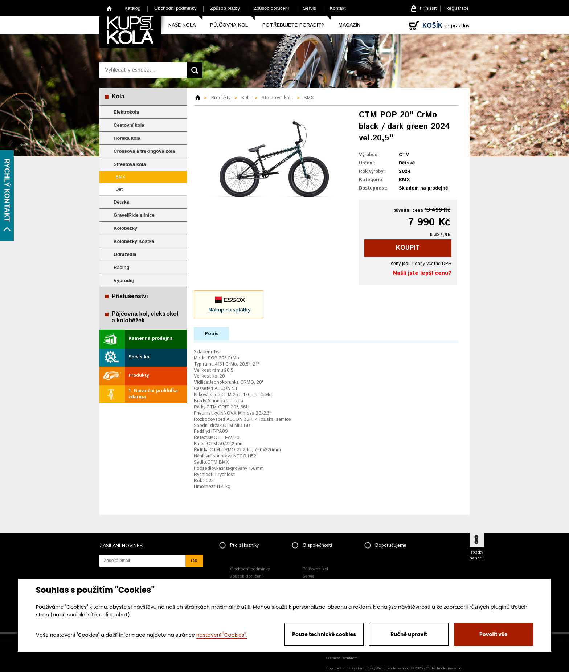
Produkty (138, 375)
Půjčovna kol (229, 25)
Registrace (457, 8)
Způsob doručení (271, 8)
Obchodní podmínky (175, 8)
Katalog (132, 8)
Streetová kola (130, 164)
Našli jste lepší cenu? (422, 273)
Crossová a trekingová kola (144, 151)
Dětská (121, 202)
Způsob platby (225, 8)
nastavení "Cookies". (221, 635)
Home (109, 8)
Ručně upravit (408, 634)
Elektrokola (126, 112)
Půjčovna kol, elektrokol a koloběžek (145, 317)
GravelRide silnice (134, 215)
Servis (309, 8)
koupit (408, 248)
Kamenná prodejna (150, 338)
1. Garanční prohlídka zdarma (153, 393)
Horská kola (127, 138)
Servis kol (139, 357)
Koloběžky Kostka (134, 241)
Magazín (349, 25)
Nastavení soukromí (342, 658)
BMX (120, 177)
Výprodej (124, 280)
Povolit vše (493, 634)
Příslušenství (130, 296)
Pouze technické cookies (324, 634)
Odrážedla (125, 254)
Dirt (119, 189)
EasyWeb (375, 668)
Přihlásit (428, 8)
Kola (118, 96)
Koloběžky (125, 228)
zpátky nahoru (477, 555)
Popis (211, 333)
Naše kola (182, 25)
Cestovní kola (129, 125)
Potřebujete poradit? (293, 25)
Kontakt (338, 8)
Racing (121, 267)
